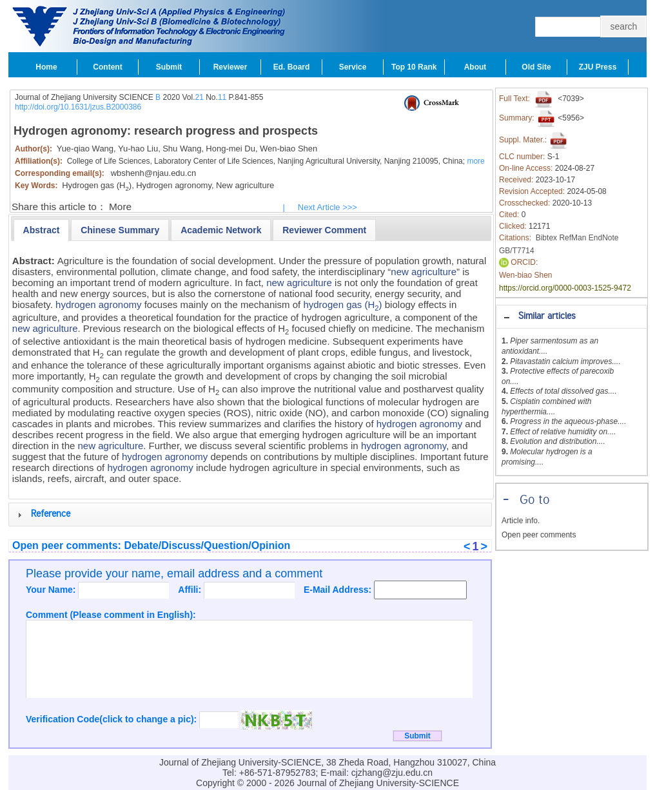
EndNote (604, 237)
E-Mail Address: (339, 589)
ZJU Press (598, 67)
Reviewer (230, 67)
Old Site (536, 67)
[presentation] (41, 230)
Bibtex (546, 237)
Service (353, 67)
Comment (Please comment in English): (111, 615)
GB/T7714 (516, 250)
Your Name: (52, 589)
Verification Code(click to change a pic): (112, 719)
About (475, 67)
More (120, 206)
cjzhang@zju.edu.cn (392, 772)
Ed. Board (291, 67)
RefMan (572, 237)
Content (107, 67)
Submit (169, 67)
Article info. (521, 520)
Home (46, 67)
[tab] (571, 317)
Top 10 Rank (413, 67)
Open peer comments (539, 534)
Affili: (191, 589)
